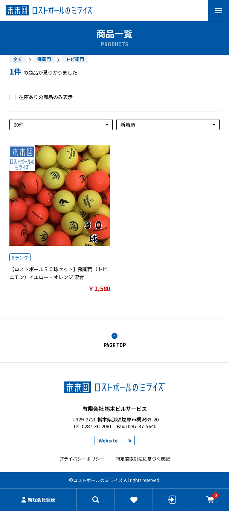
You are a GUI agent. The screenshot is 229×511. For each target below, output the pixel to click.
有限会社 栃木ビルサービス (114, 10)
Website (115, 440)
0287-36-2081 (97, 426)
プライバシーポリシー (81, 458)
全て (17, 59)
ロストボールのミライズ (114, 387)
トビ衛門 (75, 59)
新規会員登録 (38, 499)
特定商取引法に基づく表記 (143, 458)
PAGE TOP (115, 340)
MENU (215, 10)
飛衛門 (44, 59)
